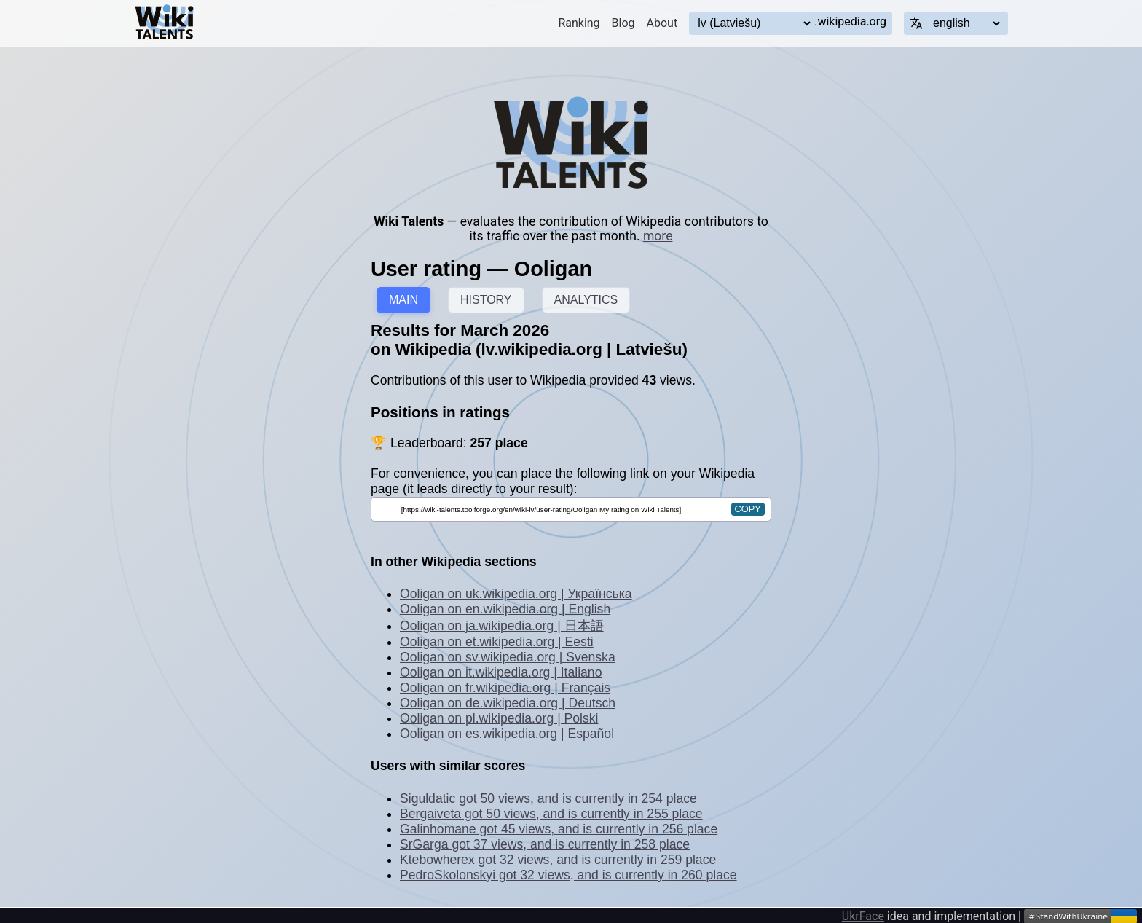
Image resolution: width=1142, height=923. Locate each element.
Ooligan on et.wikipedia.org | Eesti (497, 642)
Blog (623, 23)
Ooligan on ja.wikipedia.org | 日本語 (502, 625)
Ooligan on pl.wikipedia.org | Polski (499, 718)
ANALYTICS (586, 300)
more (658, 236)
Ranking (578, 23)
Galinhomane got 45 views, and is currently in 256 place (558, 829)
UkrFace (863, 916)
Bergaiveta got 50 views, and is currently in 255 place (551, 813)
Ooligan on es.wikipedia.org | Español (507, 733)
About (662, 23)
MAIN (403, 300)
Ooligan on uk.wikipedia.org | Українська (516, 593)
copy (748, 508)
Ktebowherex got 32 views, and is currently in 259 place (558, 859)
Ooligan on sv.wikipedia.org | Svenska (507, 657)
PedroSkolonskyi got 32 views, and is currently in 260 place (568, 875)
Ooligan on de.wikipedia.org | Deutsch (507, 703)
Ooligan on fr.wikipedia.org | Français (505, 687)
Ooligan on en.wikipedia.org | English (505, 609)
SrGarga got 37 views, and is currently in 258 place (545, 844)
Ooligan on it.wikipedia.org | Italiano (501, 672)
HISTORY (486, 300)
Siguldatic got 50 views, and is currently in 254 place (548, 798)
